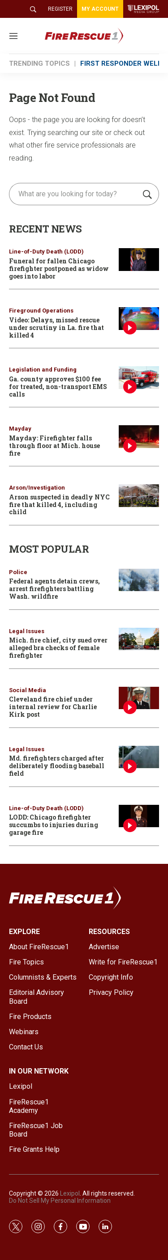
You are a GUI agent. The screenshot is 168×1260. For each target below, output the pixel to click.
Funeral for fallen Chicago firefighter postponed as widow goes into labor (59, 268)
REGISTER (60, 9)
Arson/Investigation (37, 487)
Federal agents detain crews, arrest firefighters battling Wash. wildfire (54, 588)
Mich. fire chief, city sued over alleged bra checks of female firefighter (58, 648)
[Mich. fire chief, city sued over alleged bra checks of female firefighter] (139, 639)
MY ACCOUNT (100, 9)
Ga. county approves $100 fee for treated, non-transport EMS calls (58, 386)
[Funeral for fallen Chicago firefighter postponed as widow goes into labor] (139, 259)
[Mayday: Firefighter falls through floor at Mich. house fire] (139, 436)
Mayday (20, 428)
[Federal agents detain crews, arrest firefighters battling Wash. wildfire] (139, 580)
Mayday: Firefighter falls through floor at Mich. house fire (54, 445)
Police (18, 572)
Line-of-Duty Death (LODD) (46, 251)
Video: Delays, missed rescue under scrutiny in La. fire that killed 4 (56, 327)
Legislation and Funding (43, 369)
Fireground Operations (41, 310)
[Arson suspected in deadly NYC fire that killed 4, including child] (139, 495)
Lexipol (70, 1193)
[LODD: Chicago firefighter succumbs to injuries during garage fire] (139, 816)
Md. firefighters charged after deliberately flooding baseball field (56, 766)
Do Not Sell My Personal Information (60, 1200)
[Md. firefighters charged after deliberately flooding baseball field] (139, 757)
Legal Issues (26, 631)
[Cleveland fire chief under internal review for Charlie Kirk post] (139, 698)
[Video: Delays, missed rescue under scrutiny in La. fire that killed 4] (139, 318)
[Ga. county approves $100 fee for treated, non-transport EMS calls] (139, 377)
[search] (74, 194)
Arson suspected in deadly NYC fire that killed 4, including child (59, 504)
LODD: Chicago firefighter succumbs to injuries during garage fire (53, 825)
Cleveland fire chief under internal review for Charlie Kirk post (53, 707)
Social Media (27, 690)
